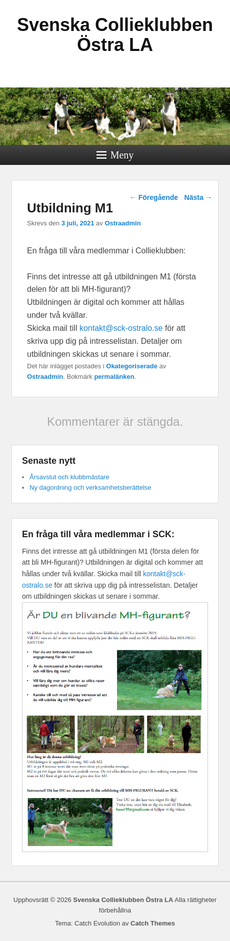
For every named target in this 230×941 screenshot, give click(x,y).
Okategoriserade (132, 366)
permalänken (114, 376)
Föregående (154, 197)
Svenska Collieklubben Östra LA (115, 34)
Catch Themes (152, 923)
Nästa (198, 197)
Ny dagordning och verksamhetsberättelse (91, 487)
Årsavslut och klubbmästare (70, 477)
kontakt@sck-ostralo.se (121, 328)
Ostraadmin (122, 223)
